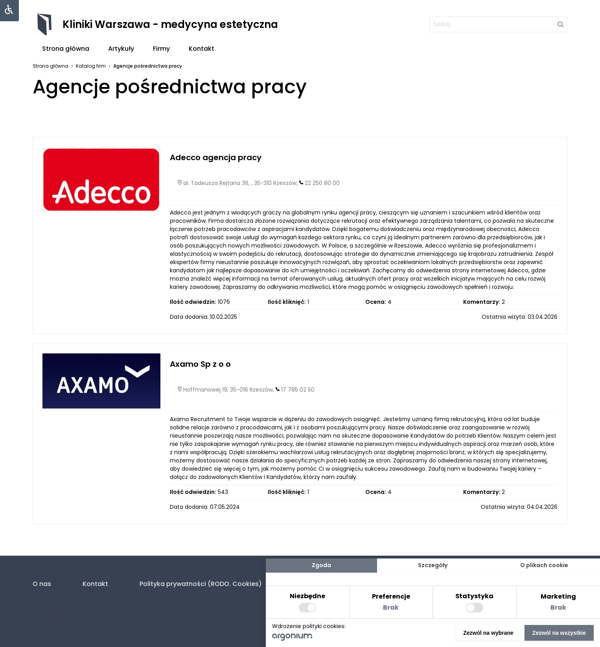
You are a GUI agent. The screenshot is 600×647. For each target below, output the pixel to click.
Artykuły (121, 48)
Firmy (161, 48)
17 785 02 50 (298, 390)
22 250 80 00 (322, 183)
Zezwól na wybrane (488, 633)
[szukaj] (498, 24)
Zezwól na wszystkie (559, 633)
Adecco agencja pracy (215, 157)
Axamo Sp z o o (200, 364)
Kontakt (201, 48)
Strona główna (65, 48)
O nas (42, 583)
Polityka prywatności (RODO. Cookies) (201, 583)
